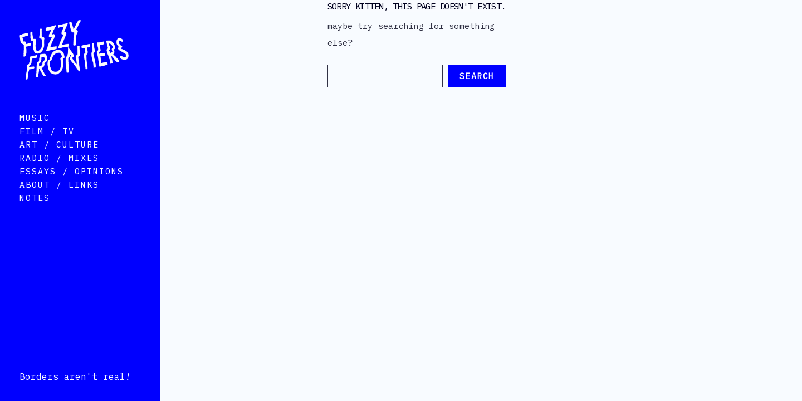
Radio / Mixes (59, 173)
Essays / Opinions (71, 186)
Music (34, 133)
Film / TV (47, 146)
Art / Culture (59, 159)
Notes (34, 213)
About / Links (59, 199)
